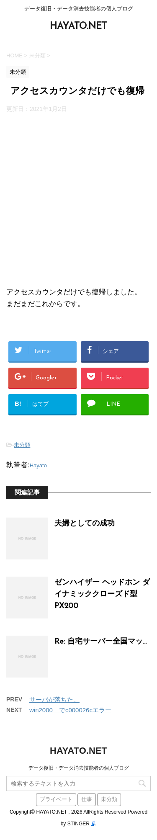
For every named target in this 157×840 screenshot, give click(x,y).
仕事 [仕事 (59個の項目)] (86, 799)
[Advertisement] (78, 199)
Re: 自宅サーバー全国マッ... (100, 642)
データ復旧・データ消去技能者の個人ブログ (78, 768)
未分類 (22, 445)
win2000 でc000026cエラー (70, 710)
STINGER (78, 824)
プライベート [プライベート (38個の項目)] (56, 799)
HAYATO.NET (78, 26)
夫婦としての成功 (84, 524)
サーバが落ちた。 (54, 699)
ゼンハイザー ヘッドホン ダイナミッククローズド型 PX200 (102, 594)
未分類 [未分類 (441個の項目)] (109, 799)
